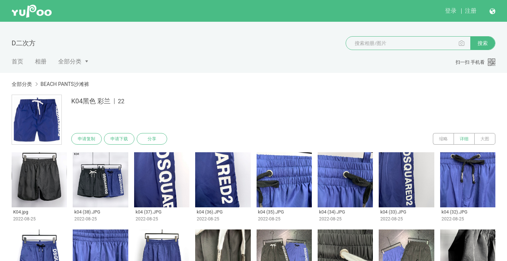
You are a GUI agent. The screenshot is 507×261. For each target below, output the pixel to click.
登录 (450, 10)
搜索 (483, 43)
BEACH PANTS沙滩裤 (64, 84)
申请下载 (119, 138)
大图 (484, 138)
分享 (152, 138)
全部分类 (69, 61)
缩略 (443, 138)
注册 (470, 10)
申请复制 (86, 138)
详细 (464, 138)
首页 (17, 61)
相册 (41, 61)
